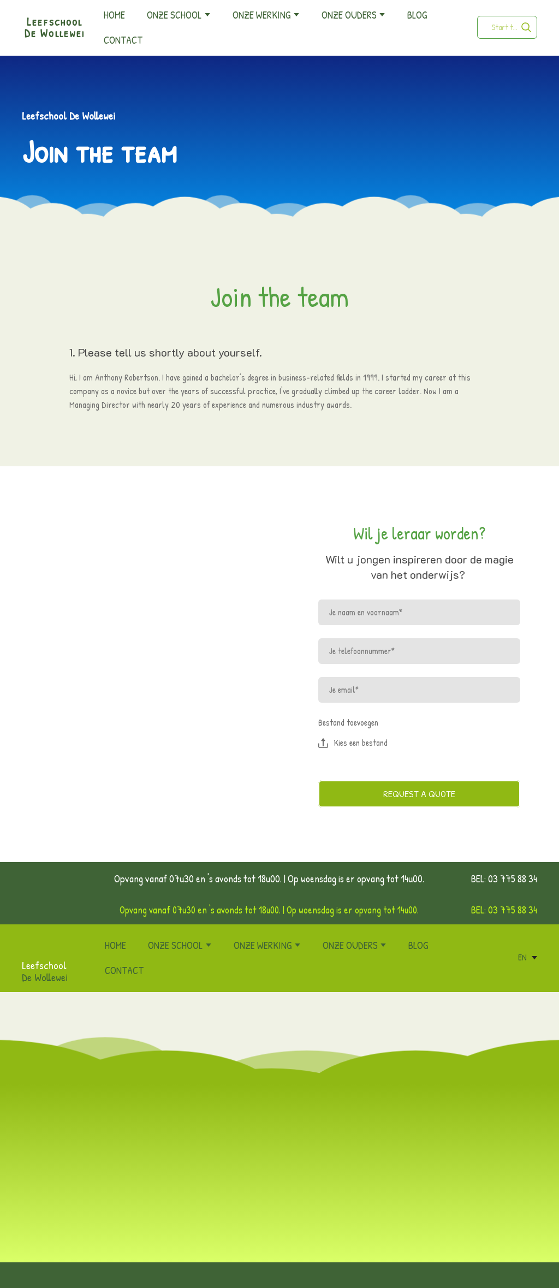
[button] (526, 27)
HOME (114, 15)
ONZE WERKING (261, 15)
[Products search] (507, 27)
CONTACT (123, 40)
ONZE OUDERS (349, 15)
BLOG (417, 15)
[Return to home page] (34, 944)
